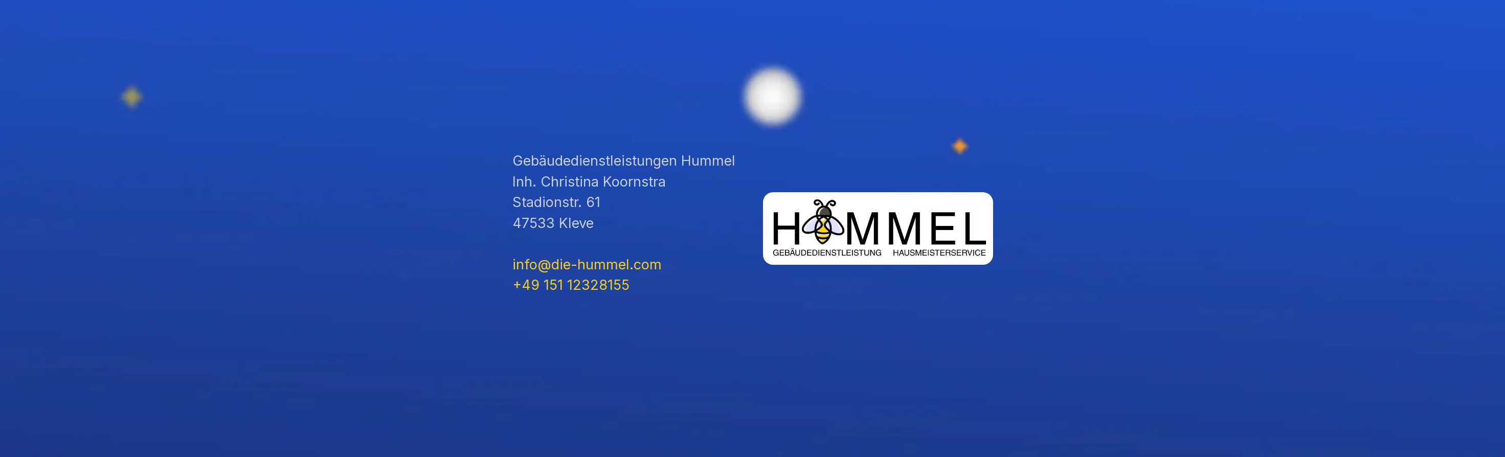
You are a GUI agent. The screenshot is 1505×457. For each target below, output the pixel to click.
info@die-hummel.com (587, 264)
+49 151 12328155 (571, 285)
